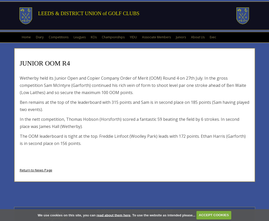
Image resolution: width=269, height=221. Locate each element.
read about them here (113, 215)
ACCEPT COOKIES (214, 215)
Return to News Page (36, 170)
